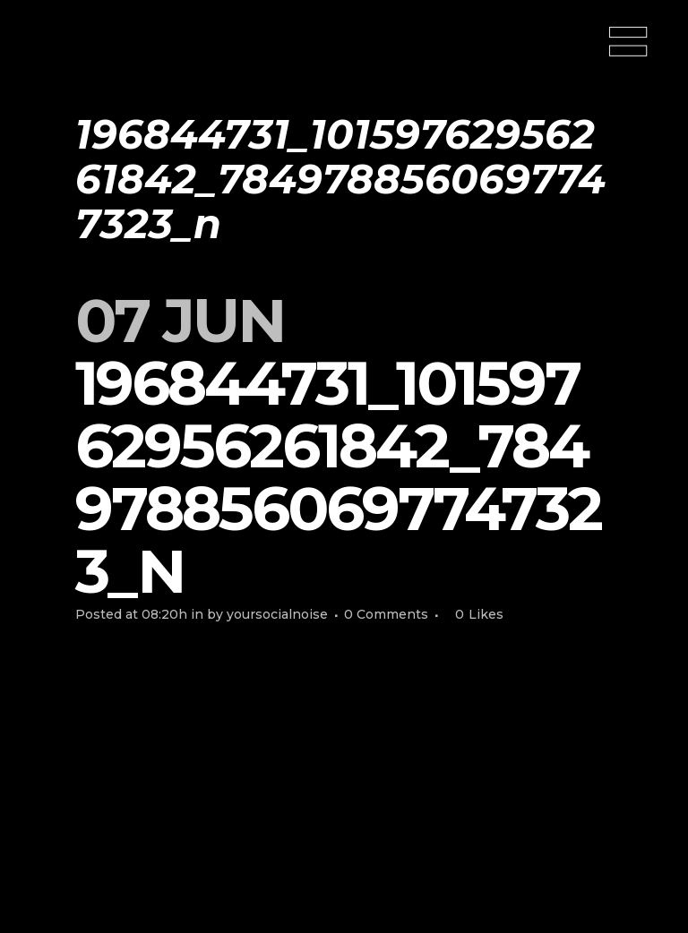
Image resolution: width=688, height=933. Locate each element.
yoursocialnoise (277, 614)
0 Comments (386, 614)
